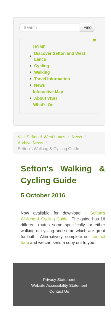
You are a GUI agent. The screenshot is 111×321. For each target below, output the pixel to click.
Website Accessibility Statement (59, 285)
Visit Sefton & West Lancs (41, 137)
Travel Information (52, 78)
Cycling (41, 65)
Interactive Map (48, 91)
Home (39, 47)
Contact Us (59, 291)
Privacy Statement (59, 279)
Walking (42, 72)
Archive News (30, 142)
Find (87, 27)
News (39, 85)
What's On (43, 104)
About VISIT (45, 98)
